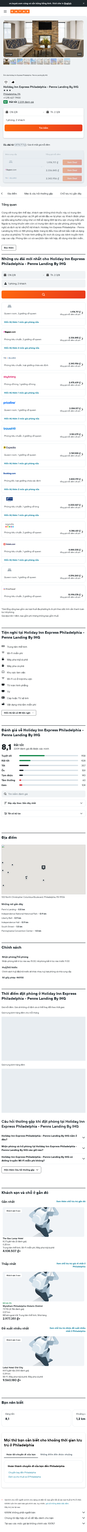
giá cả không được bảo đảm (57, 1503)
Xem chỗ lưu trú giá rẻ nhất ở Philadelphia (71, 1265)
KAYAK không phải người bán (45, 1512)
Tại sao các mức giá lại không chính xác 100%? (45, 1523)
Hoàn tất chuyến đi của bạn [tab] (21, 1454)
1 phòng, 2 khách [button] (15, 119)
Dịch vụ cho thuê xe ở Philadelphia (24, 1476)
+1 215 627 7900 (12, 97)
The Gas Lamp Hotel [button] (13, 1238)
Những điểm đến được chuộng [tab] (56, 1454)
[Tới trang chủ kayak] (20, 11)
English (67, 3)
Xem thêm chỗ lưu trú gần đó (70, 1201)
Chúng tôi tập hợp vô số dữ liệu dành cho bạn (45, 1518)
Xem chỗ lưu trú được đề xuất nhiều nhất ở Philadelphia (67, 1329)
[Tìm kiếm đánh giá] (46, 794)
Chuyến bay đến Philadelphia (22, 1472)
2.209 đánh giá (26, 101)
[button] (83, 3)
